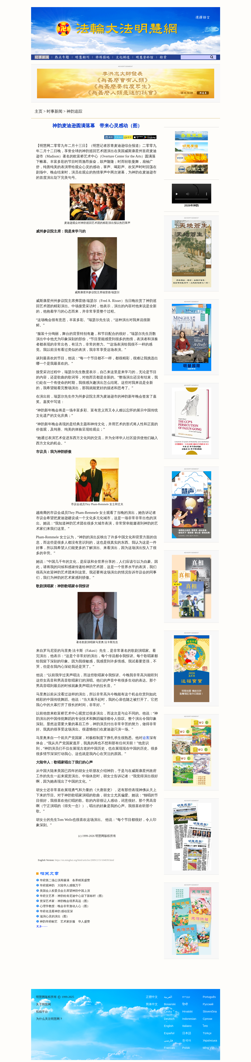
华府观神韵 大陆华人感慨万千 (60, 885)
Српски (207, 1018)
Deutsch (169, 1018)
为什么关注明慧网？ (49, 1018)
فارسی (168, 1040)
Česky (168, 1011)
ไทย (205, 1025)
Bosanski (170, 1004)
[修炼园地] (102, 58)
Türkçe (207, 1033)
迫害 (145, 738)
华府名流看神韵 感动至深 (56, 911)
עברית (186, 996)
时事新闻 (54, 111)
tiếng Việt (209, 1047)
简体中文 (152, 1004)
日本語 (186, 1033)
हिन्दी (185, 1004)
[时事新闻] (40, 58)
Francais (169, 1047)
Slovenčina (210, 1011)
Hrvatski (187, 1011)
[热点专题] (62, 58)
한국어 (186, 1040)
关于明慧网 (43, 1004)
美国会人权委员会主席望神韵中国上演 (65, 890)
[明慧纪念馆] (145, 58)
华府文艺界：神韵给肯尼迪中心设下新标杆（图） (72, 895)
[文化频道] (123, 58)
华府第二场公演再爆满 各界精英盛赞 (65, 880)
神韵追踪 (74, 111)
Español (169, 1033)
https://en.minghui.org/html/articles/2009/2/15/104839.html (84, 860)
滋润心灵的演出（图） (54, 916)
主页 (39, 111)
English (168, 1025)
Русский (208, 1004)
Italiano (187, 1025)
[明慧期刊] (82, 58)
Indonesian (189, 1018)
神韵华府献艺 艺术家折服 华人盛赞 (65, 921)
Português (209, 996)
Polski (186, 1047)
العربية (168, 996)
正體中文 (152, 996)
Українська (210, 1040)
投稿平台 (42, 1011)
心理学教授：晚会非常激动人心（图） (65, 906)
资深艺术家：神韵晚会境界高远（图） (65, 901)
